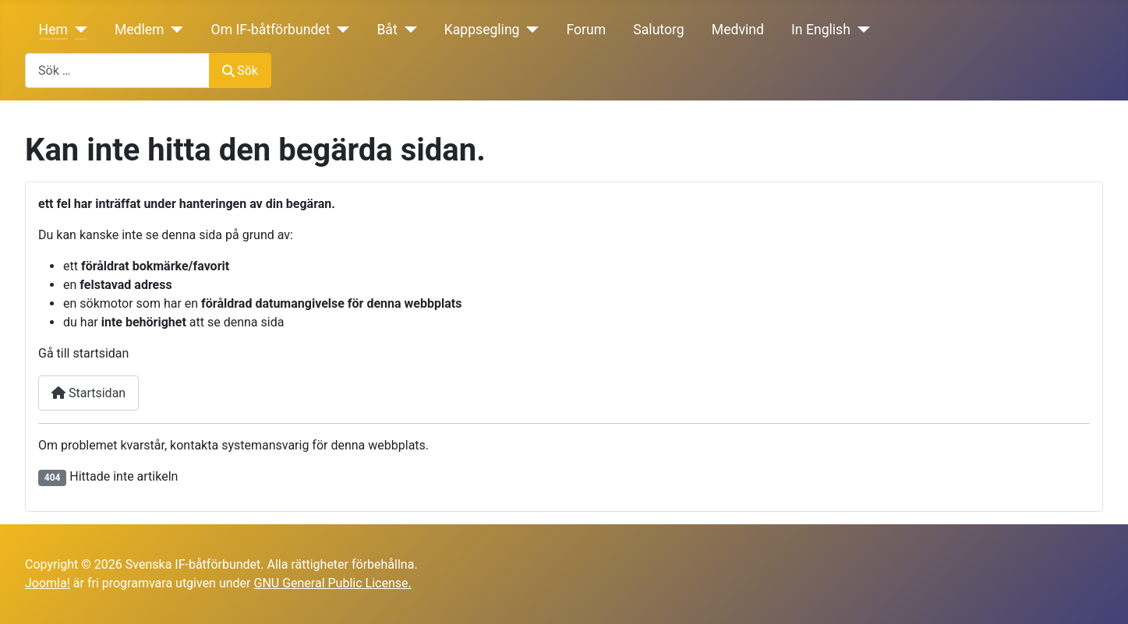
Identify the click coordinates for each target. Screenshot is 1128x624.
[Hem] (77, 29)
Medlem (139, 29)
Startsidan (88, 393)
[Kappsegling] (529, 29)
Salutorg (658, 29)
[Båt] (407, 29)
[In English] (860, 29)
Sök (240, 70)
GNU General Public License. (332, 583)
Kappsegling (482, 29)
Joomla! (47, 583)
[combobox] (117, 70)
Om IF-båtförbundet (271, 29)
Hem (53, 29)
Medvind (738, 29)
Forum (586, 29)
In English (820, 29)
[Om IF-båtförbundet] (339, 29)
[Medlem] (174, 29)
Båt (387, 29)
